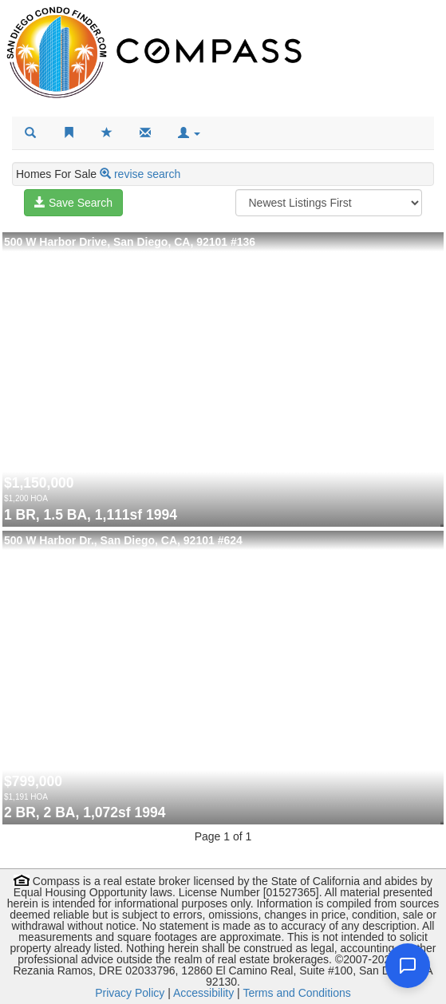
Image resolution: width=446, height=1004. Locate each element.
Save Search (73, 202)
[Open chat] (407, 965)
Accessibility (203, 992)
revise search (147, 174)
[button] (189, 133)
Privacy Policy (129, 992)
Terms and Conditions (296, 992)
